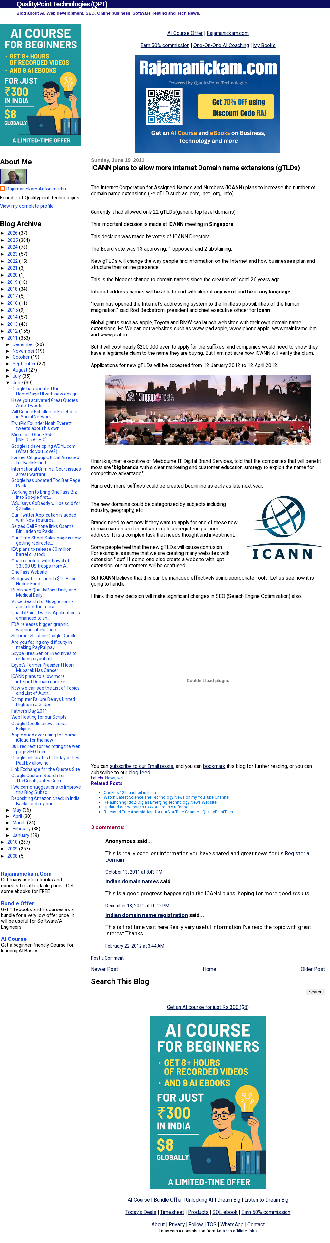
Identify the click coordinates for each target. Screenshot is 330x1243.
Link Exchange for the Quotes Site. (46, 769)
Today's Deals (140, 1212)
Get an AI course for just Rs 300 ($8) (208, 1007)
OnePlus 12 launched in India (130, 792)
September (25, 363)
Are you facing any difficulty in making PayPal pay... (41, 645)
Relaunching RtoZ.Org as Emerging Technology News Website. (161, 802)
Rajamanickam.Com (26, 873)
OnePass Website (29, 572)
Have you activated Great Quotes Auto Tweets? (44, 403)
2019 (13, 282)
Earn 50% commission (165, 45)
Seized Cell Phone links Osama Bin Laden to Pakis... (42, 529)
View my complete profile (26, 206)
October (22, 357)
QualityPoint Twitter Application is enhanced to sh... (45, 615)
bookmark (214, 766)
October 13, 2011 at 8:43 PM (133, 872)
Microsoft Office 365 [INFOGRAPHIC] (32, 437)
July (17, 376)
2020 (13, 275)
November (24, 351)
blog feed (139, 772)
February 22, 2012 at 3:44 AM (134, 946)
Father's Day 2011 (29, 711)
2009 (13, 849)
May (18, 810)
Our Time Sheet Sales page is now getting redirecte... (46, 540)
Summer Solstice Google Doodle (44, 635)
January (22, 835)
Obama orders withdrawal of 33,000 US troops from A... (40, 563)
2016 (13, 303)
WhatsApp (232, 1224)
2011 (13, 338)
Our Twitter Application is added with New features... (43, 517)
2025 (13, 240)
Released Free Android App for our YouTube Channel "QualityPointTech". (169, 811)
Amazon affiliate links (236, 1230)
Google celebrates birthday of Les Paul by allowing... (45, 760)
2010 (13, 842)
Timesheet (172, 1212)
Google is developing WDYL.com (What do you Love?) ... (43, 449)
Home (209, 969)
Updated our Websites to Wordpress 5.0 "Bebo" (147, 807)
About (158, 1224)
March (20, 822)
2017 (13, 296)
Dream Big (228, 1200)
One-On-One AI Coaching (221, 45)
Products (198, 1212)
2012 (13, 331)
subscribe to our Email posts (141, 766)
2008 (13, 856)
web (121, 778)
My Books (264, 45)
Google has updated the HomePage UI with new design (44, 391)
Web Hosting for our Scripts (39, 717)
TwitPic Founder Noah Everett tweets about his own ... (41, 426)
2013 (13, 324)
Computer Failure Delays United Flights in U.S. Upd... (43, 702)
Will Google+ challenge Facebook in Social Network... (44, 414)
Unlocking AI (199, 1200)
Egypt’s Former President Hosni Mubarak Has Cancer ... (42, 668)
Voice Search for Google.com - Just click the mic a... (42, 604)
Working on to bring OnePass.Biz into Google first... (44, 494)
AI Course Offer (185, 33)
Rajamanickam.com (228, 33)
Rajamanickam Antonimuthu (36, 189)
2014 (13, 317)
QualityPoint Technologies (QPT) (61, 4)
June (18, 382)
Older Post (313, 969)
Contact (256, 1224)
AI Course (139, 1200)
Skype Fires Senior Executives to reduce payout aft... (44, 656)
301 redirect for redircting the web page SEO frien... (46, 749)
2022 (13, 261)
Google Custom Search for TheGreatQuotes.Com (38, 778)
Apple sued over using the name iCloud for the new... (44, 737)
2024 (13, 247)
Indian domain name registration (146, 915)
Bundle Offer (168, 1200)
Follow (196, 1224)
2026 (13, 233)
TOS (212, 1224)
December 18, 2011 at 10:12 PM (137, 905)
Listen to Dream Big (266, 1200)
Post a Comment (107, 957)
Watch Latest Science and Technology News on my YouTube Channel (166, 797)
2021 (13, 268)
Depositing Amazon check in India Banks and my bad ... (45, 801)
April (18, 816)
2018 (13, 289)
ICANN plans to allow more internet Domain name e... (39, 679)
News (110, 778)
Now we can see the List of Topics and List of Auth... (45, 690)
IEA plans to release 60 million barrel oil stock (41, 552)
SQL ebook (225, 1212)
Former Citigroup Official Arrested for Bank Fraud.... (45, 460)
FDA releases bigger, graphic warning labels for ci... (40, 627)
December (24, 344)
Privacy (177, 1224)
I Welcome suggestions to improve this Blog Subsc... (46, 790)
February (22, 828)
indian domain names (132, 881)
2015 (13, 310)
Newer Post (104, 969)
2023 (13, 254)
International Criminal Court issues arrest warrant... (46, 472)
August (21, 370)
